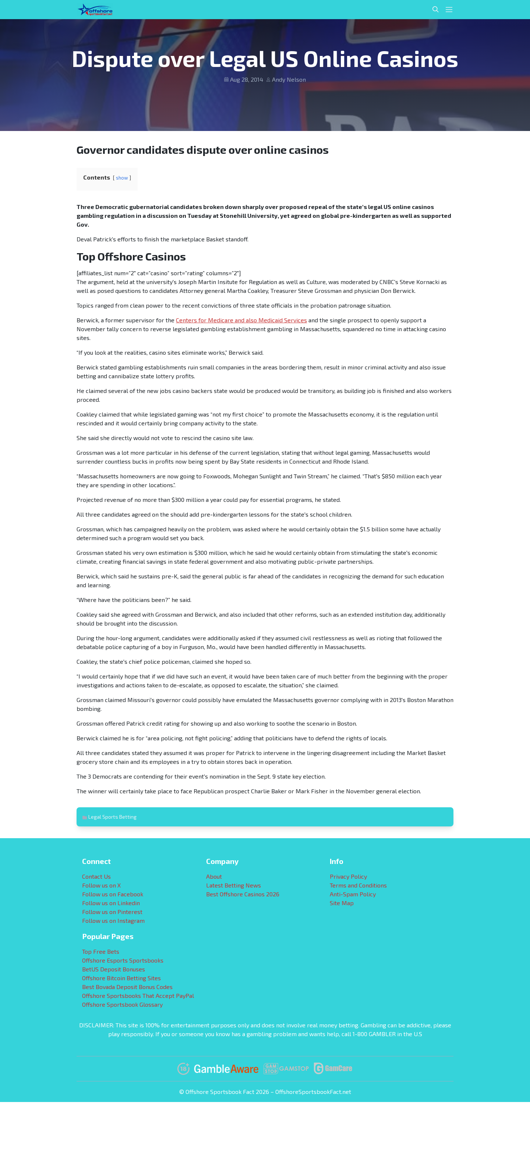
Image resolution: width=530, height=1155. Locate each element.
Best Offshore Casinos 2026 (242, 893)
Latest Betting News (233, 885)
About (214, 876)
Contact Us (96, 876)
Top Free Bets (100, 951)
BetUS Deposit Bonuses (113, 969)
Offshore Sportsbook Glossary (122, 1004)
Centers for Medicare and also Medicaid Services (241, 319)
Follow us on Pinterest (112, 911)
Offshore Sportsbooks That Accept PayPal (138, 995)
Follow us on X (101, 885)
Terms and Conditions (358, 885)
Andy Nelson (289, 79)
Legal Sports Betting (112, 817)
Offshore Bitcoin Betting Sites (121, 977)
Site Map (342, 902)
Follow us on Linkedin (111, 902)
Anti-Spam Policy (353, 893)
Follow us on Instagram (113, 920)
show (122, 178)
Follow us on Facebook (112, 893)
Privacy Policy (348, 876)
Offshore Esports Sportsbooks (122, 960)
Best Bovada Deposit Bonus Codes (127, 986)
